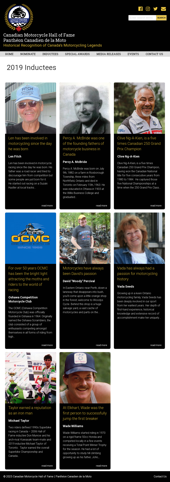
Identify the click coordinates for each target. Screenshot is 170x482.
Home (9, 54)
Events (133, 54)
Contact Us (154, 54)
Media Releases (108, 54)
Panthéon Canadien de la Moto (34, 40)
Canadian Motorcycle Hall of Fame (39, 35)
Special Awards (77, 54)
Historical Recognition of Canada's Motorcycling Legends (52, 45)
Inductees (50, 54)
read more (47, 205)
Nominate (28, 54)
